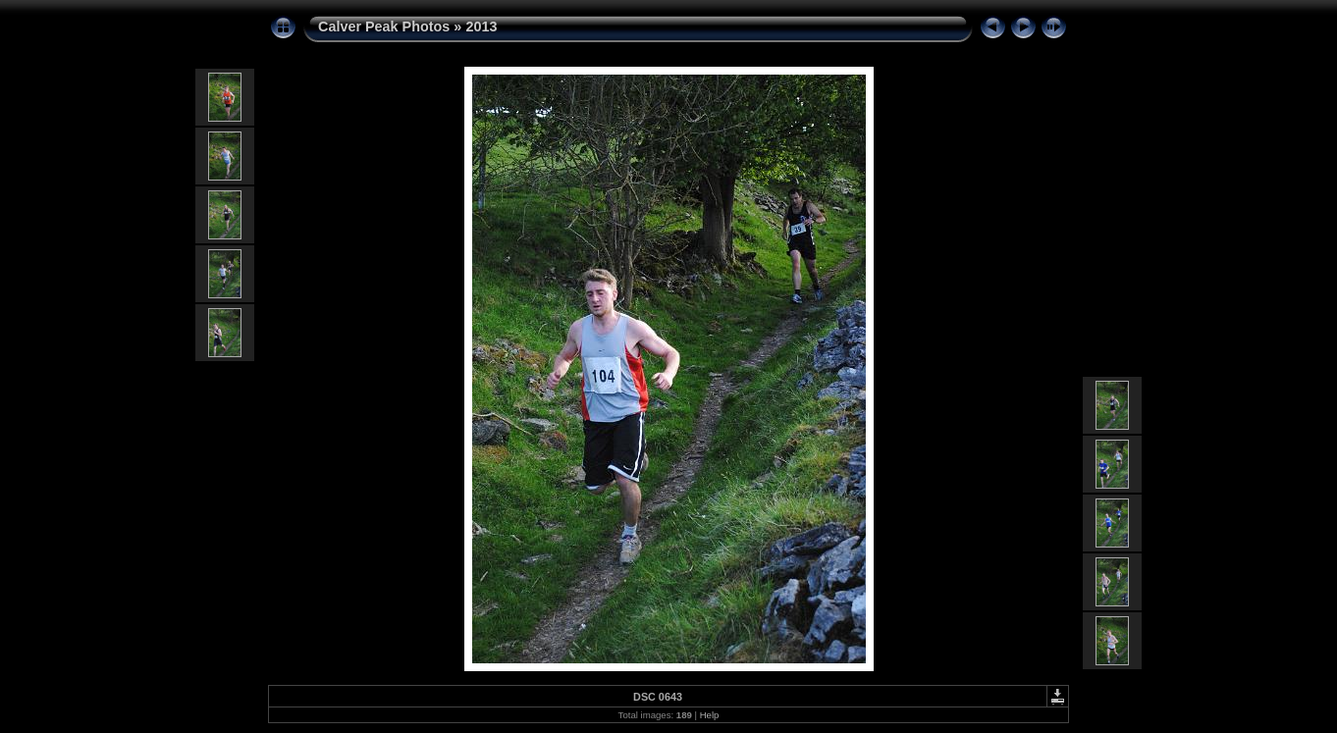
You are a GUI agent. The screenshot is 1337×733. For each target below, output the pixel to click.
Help (710, 714)
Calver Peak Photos (384, 26)
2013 (481, 26)
